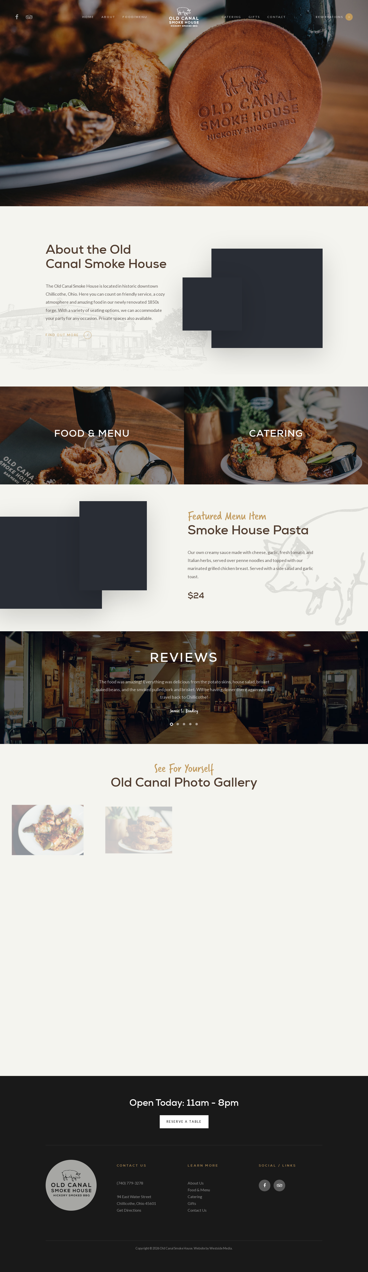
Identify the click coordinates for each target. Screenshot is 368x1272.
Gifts (192, 1203)
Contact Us (197, 1210)
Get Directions (129, 1210)
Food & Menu (199, 1189)
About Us (196, 1183)
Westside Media (220, 1248)
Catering (195, 1196)
